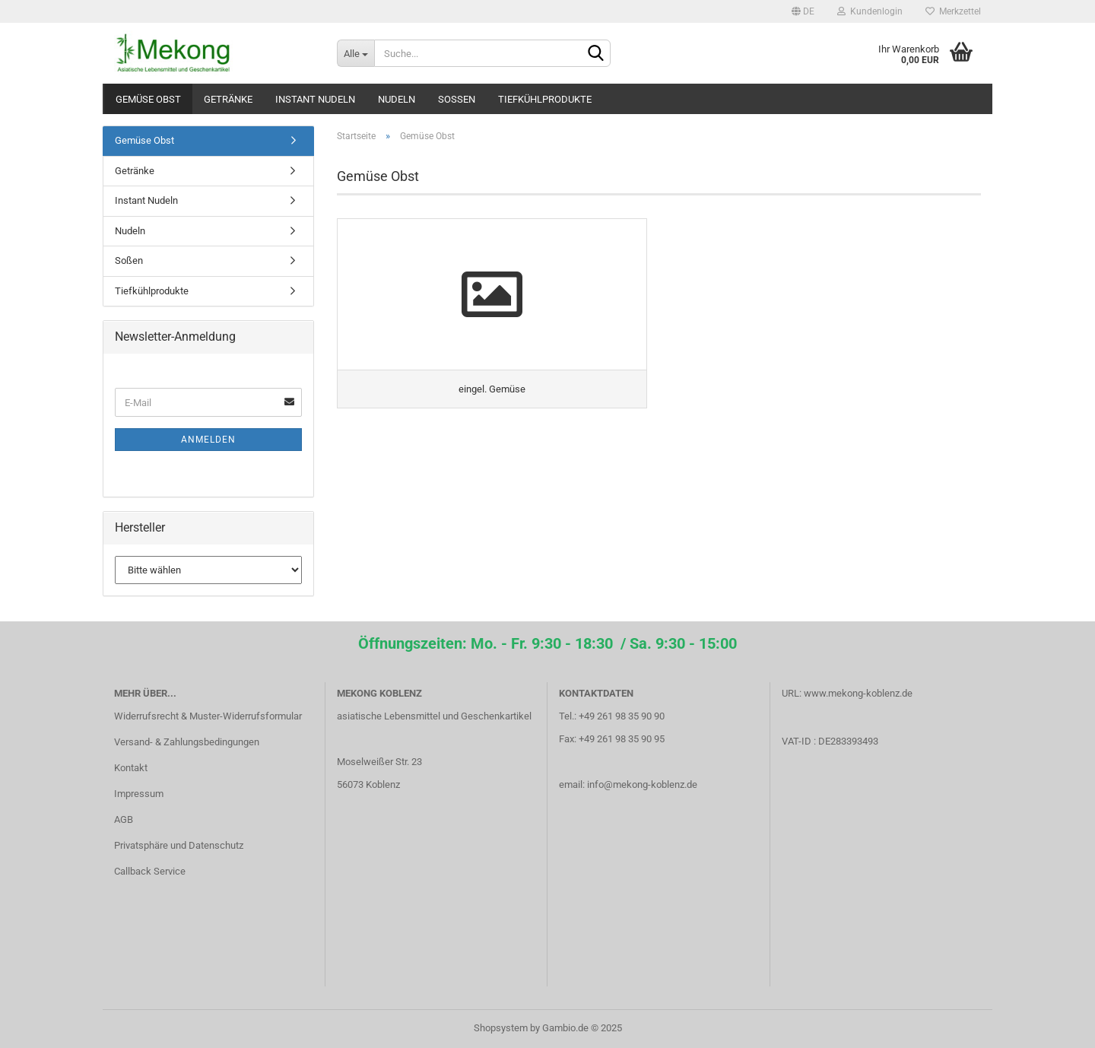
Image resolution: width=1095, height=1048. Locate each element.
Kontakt (131, 767)
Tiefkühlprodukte (545, 99)
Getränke (228, 99)
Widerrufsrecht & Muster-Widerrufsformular (208, 716)
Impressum (138, 793)
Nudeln (396, 99)
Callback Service (150, 871)
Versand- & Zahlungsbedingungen (186, 742)
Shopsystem (501, 1028)
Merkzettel (953, 11)
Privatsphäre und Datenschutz (178, 845)
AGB (123, 819)
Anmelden (208, 439)
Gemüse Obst (148, 99)
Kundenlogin (870, 11)
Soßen (456, 99)
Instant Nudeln (315, 99)
